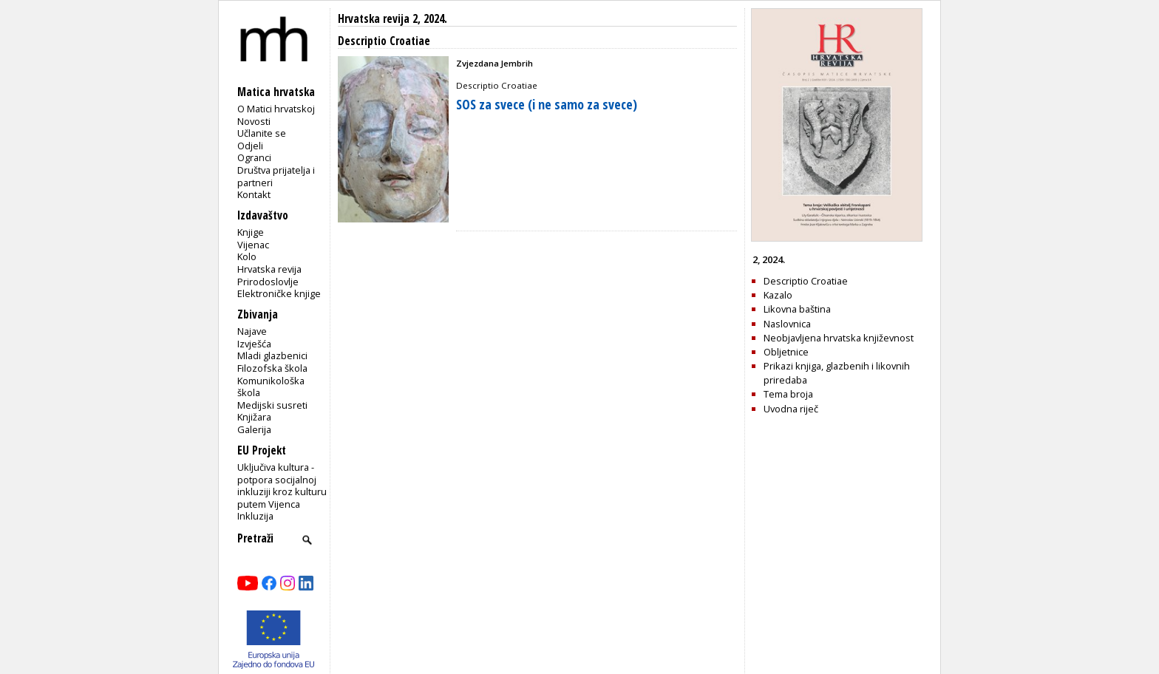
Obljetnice (786, 351)
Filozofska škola (272, 368)
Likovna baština (797, 309)
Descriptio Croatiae (806, 280)
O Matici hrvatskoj (276, 108)
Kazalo (778, 295)
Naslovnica (787, 323)
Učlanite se (261, 133)
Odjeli (250, 145)
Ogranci (254, 157)
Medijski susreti (272, 405)
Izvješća (254, 343)
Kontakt (254, 194)
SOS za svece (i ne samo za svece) (546, 104)
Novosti (254, 121)
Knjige (250, 232)
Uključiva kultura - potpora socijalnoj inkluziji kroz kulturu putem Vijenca (282, 485)
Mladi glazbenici (272, 355)
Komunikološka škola (271, 387)
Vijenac (253, 244)
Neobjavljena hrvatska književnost (839, 337)
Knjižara (254, 416)
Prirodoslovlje (268, 281)
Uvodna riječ (791, 408)
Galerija (254, 429)
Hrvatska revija (269, 269)
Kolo (246, 256)
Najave (252, 331)
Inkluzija (255, 515)
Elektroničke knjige (279, 293)
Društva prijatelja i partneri (276, 176)
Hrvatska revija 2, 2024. (392, 19)
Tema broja (788, 394)
